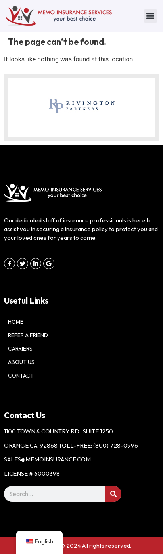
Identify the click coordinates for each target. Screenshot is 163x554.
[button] (150, 16)
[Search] (113, 494)
